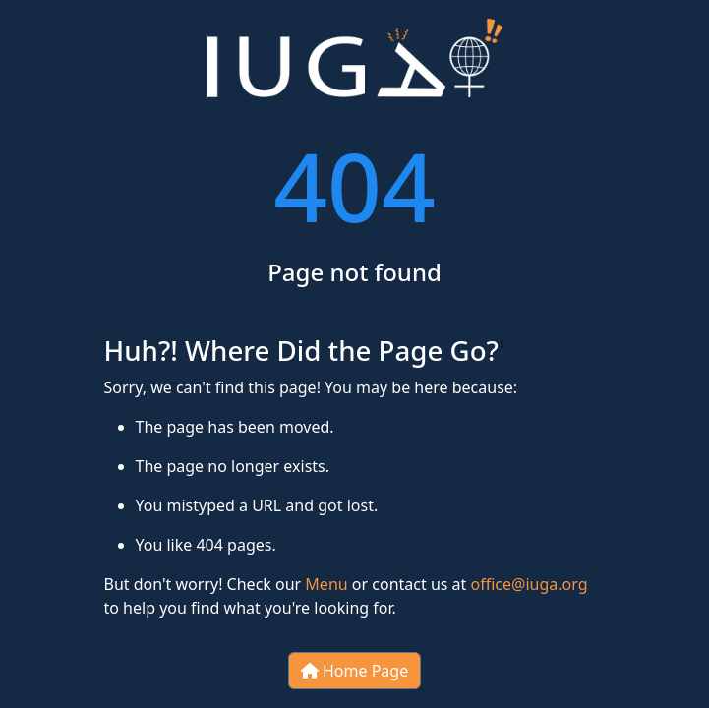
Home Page (354, 670)
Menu (326, 584)
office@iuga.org (529, 584)
